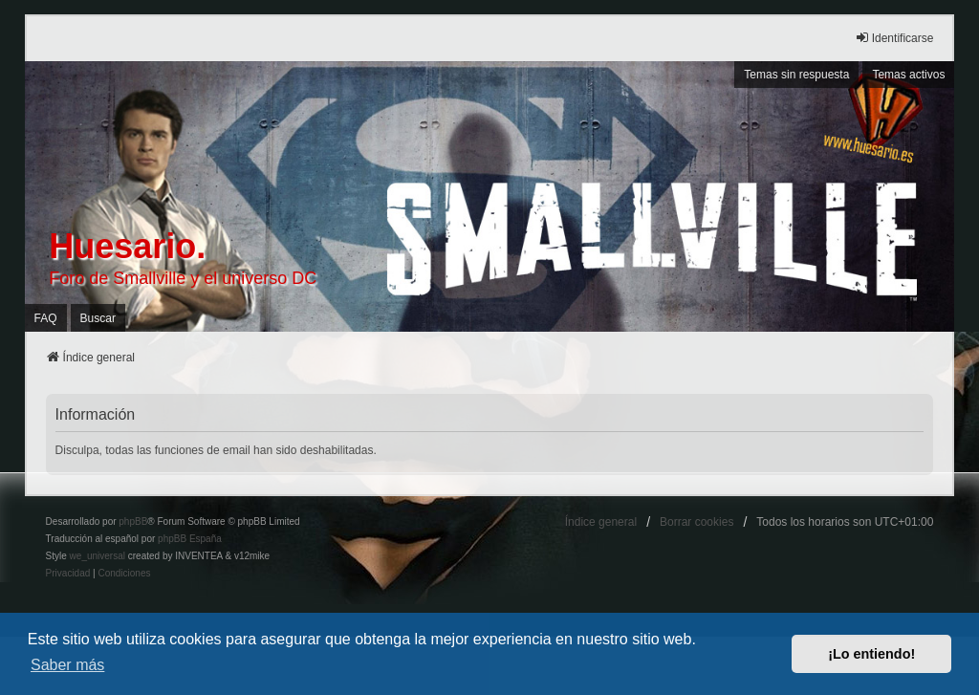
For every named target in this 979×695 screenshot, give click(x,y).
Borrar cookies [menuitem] (696, 522)
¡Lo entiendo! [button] (871, 654)
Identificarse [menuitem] (894, 38)
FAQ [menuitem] (45, 318)
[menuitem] (68, 573)
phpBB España (190, 538)
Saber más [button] (67, 665)
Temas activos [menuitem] (908, 74)
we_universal (97, 556)
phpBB (133, 521)
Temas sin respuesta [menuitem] (796, 74)
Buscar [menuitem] (98, 318)
